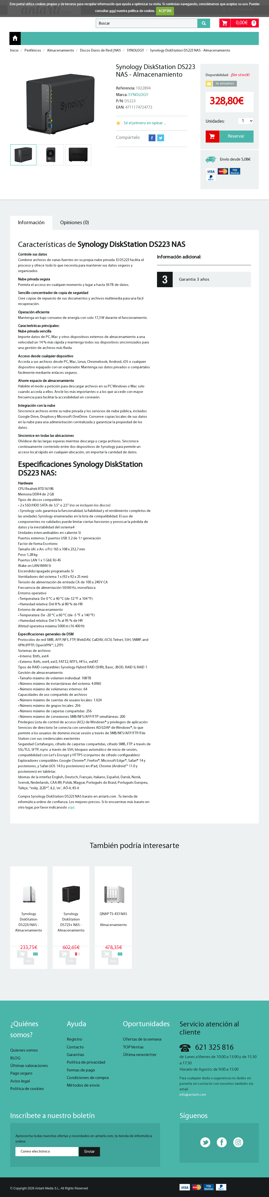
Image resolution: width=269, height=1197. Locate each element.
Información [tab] (31, 222)
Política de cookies (27, 1089)
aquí (112, 11)
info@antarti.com (193, 1095)
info (29, 961)
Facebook (152, 137)
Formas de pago (81, 1070)
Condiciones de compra (88, 1078)
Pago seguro (21, 1073)
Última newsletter (139, 1055)
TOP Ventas (133, 1047)
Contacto (75, 1047)
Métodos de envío (83, 1085)
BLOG (15, 1058)
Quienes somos (24, 1050)
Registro (74, 1039)
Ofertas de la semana (142, 1039)
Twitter (160, 137)
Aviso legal (20, 1081)
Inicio (15, 38)
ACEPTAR (165, 11)
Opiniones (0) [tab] (74, 222)
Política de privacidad (86, 1062)
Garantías (75, 1055)
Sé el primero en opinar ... (145, 123)
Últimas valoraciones (29, 1066)
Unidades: (215, 121)
